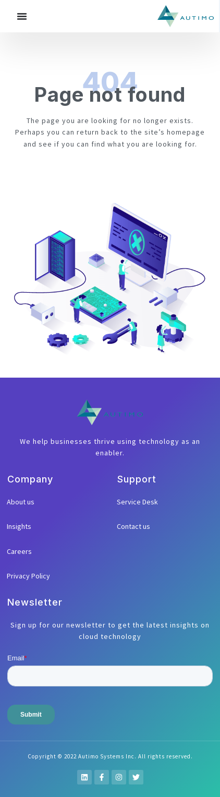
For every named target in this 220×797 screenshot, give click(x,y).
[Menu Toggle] (22, 16)
